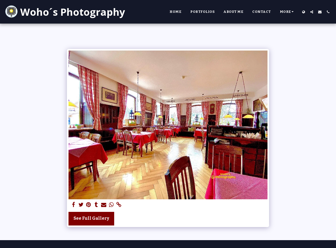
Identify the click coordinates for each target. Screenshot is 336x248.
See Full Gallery (91, 218)
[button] (312, 12)
